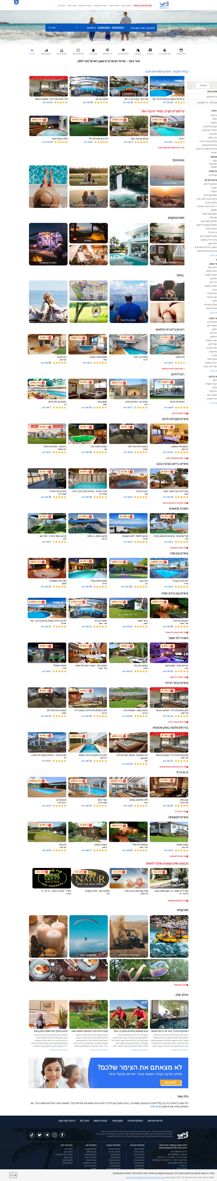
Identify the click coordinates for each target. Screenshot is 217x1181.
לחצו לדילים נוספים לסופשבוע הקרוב (172, 147)
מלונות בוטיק (67, 1160)
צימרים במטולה (114, 1160)
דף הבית (183, 1165)
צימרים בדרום (139, 1154)
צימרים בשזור (115, 1154)
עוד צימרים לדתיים (179, 413)
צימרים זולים (91, 1151)
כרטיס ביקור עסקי (67, 1120)
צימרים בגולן (139, 1165)
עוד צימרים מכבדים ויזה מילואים (174, 368)
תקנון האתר (117, 1120)
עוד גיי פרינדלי (180, 811)
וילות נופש (68, 1149)
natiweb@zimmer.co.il (177, 1162)
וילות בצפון (68, 1151)
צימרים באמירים (114, 1149)
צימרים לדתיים (90, 1157)
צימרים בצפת (115, 1165)
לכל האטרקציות (180, 984)
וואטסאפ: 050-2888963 (177, 1154)
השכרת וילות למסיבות (64, 1154)
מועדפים (61, 5)
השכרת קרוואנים (85, 5)
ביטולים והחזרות (135, 1120)
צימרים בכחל (115, 1157)
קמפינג (93, 1168)
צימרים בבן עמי (114, 1162)
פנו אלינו (154, 1106)
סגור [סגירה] (13, 1175)
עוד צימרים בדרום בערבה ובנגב (174, 503)
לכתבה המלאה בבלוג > (58, 1049)
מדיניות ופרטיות (154, 1120)
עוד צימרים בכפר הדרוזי (177, 722)
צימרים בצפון (126, 5)
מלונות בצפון (67, 1162)
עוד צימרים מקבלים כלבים (176, 458)
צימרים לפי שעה (90, 1165)
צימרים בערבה (138, 1160)
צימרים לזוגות (114, 5)
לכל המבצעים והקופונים (177, 900)
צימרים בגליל (139, 1168)
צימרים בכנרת (139, 1162)
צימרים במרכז (139, 1151)
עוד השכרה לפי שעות (178, 677)
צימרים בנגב (139, 1157)
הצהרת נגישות (100, 1120)
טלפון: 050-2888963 (178, 1151)
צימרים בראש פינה (113, 1168)
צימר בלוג (84, 1120)
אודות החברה (181, 1168)
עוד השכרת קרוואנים (178, 547)
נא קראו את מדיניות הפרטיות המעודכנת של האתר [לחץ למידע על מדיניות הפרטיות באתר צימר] (145, 1177)
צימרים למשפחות (100, 5)
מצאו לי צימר (72, 5)
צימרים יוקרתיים (90, 1154)
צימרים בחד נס (114, 1151)
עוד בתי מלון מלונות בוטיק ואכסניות (172, 766)
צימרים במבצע (90, 1149)
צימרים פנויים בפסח (142, 5)
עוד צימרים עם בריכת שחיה (176, 632)
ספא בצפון (68, 1157)
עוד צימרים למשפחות (178, 856)
